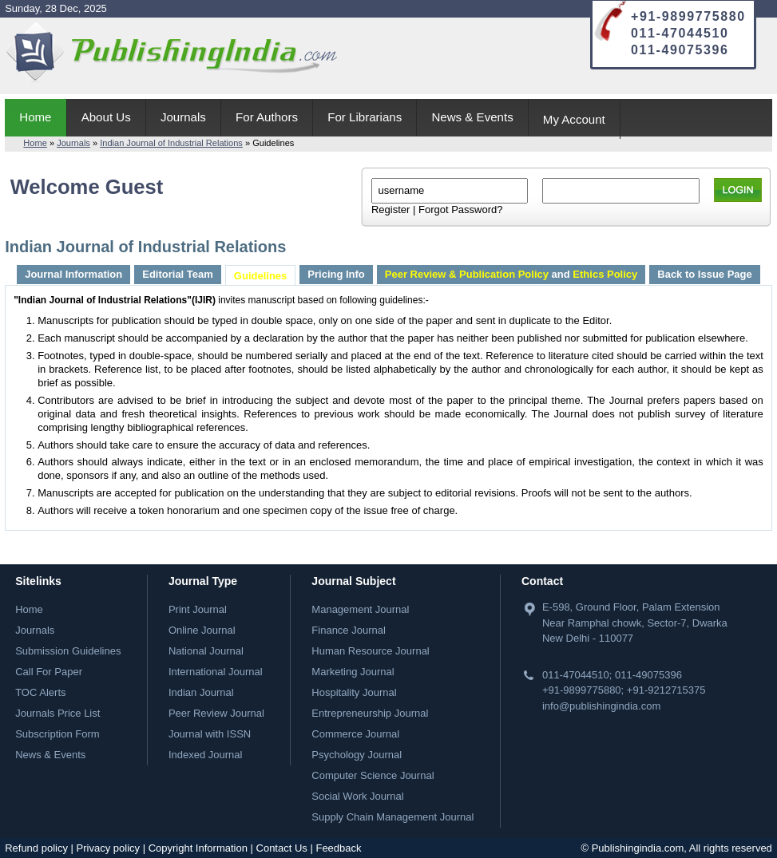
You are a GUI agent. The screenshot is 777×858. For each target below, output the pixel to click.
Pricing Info (336, 274)
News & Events (472, 117)
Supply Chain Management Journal (392, 817)
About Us (106, 117)
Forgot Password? (460, 209)
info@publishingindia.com (601, 706)
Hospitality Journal (353, 692)
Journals (183, 117)
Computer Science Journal (372, 775)
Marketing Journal (352, 672)
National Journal (206, 651)
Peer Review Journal (216, 713)
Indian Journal (201, 692)
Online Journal (202, 630)
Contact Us (281, 848)
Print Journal (197, 609)
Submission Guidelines (68, 651)
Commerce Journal (355, 734)
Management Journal (360, 609)
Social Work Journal (357, 796)
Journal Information (73, 274)
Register (390, 209)
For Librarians (364, 117)
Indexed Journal (205, 755)
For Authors (267, 117)
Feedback (338, 848)
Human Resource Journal (370, 651)
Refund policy (36, 848)
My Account (574, 119)
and (511, 274)
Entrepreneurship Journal (369, 713)
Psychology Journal (356, 755)
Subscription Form (57, 734)
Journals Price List (57, 713)
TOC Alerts (40, 692)
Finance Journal (348, 630)
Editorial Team (177, 274)
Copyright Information (198, 848)
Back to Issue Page (704, 274)
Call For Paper (48, 672)
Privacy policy (108, 848)
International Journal (215, 672)
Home (35, 117)
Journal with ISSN (209, 734)
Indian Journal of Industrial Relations (171, 143)
